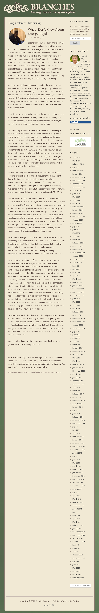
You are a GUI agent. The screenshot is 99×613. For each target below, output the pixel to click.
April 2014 (76, 433)
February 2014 (78, 436)
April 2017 (76, 387)
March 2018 (76, 374)
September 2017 (78, 384)
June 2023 (76, 230)
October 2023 (77, 220)
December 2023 (78, 213)
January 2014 (77, 440)
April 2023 (76, 236)
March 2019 (76, 361)
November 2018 (78, 371)
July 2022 (75, 266)
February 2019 (78, 364)
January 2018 (77, 377)
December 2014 (78, 420)
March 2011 (76, 522)
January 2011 (77, 528)
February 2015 (78, 417)
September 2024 (78, 187)
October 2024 (77, 184)
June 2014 (76, 430)
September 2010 (78, 542)
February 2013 (78, 469)
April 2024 (76, 200)
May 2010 (76, 548)
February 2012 (78, 502)
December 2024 (78, 177)
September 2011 (78, 505)
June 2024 (76, 193)
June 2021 (76, 299)
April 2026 (76, 157)
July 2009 (75, 561)
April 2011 (76, 518)
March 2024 (76, 203)
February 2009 (78, 578)
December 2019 (78, 351)
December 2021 (78, 289)
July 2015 (75, 410)
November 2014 (78, 423)
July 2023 (75, 226)
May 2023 (76, 233)
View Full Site (49, 605)
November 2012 (78, 479)
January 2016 (77, 407)
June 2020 (76, 335)
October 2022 (77, 256)
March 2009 (76, 574)
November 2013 (78, 446)
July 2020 (75, 331)
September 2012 (78, 486)
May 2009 (76, 568)
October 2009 (77, 555)
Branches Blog (23, 372)
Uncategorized (44, 372)
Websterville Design (70, 601)
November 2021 (78, 292)
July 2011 (75, 512)
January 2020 (77, 348)
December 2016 (78, 400)
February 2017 (78, 394)
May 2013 (76, 463)
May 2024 (76, 197)
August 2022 (77, 262)
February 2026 (78, 164)
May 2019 (76, 358)
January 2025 (77, 174)
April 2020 (76, 341)
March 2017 (76, 390)
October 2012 (77, 482)
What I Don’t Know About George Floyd (46, 31)
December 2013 (78, 443)
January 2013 (77, 472)
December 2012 (78, 476)
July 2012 (75, 492)
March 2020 (76, 345)
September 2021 (78, 295)
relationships (34, 372)
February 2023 (78, 243)
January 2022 (77, 285)
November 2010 (78, 535)
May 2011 (76, 515)
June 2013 (76, 459)
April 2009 (76, 571)
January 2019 (77, 367)
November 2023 (78, 216)
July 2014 (75, 427)
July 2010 (75, 545)
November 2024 (78, 180)
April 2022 (76, 276)
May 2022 (76, 272)
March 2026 (76, 161)
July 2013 (75, 456)
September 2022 (78, 259)
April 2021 (76, 305)
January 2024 (77, 210)
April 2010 (76, 551)
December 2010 (78, 532)
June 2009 (76, 564)
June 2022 (76, 269)
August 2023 (77, 223)
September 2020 (78, 328)
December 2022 (78, 249)
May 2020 (76, 338)
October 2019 (77, 354)
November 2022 (78, 253)
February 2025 (78, 170)
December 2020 (78, 318)
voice (53, 372)
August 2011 (77, 509)
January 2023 (77, 246)
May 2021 (76, 302)
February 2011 (78, 525)
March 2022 (76, 279)
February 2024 (78, 207)
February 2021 (78, 312)
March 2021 (76, 308)
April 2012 (76, 496)
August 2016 (77, 404)
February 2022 (78, 282)
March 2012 (76, 499)
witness (58, 372)
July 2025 (75, 167)
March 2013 (76, 466)
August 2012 (77, 489)
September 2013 (78, 450)
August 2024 (77, 190)
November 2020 (78, 321)
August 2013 (77, 453)
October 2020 (77, 325)
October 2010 (77, 538)
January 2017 (77, 397)
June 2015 (76, 413)
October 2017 (77, 381)
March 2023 (76, 239)
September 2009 (78, 558)
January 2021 (77, 315)
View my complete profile (80, 118)
